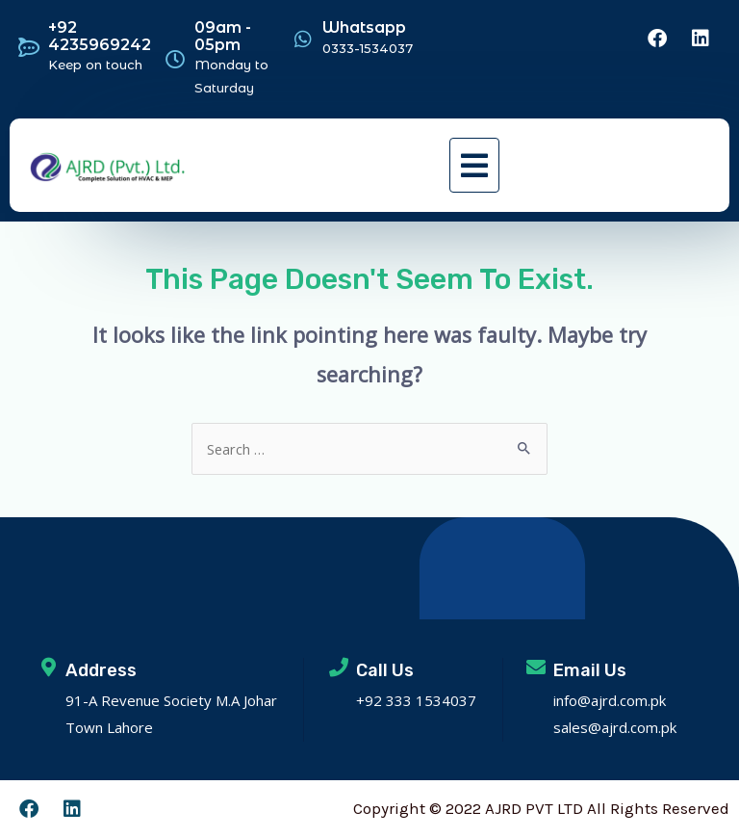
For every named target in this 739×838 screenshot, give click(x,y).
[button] (474, 165)
